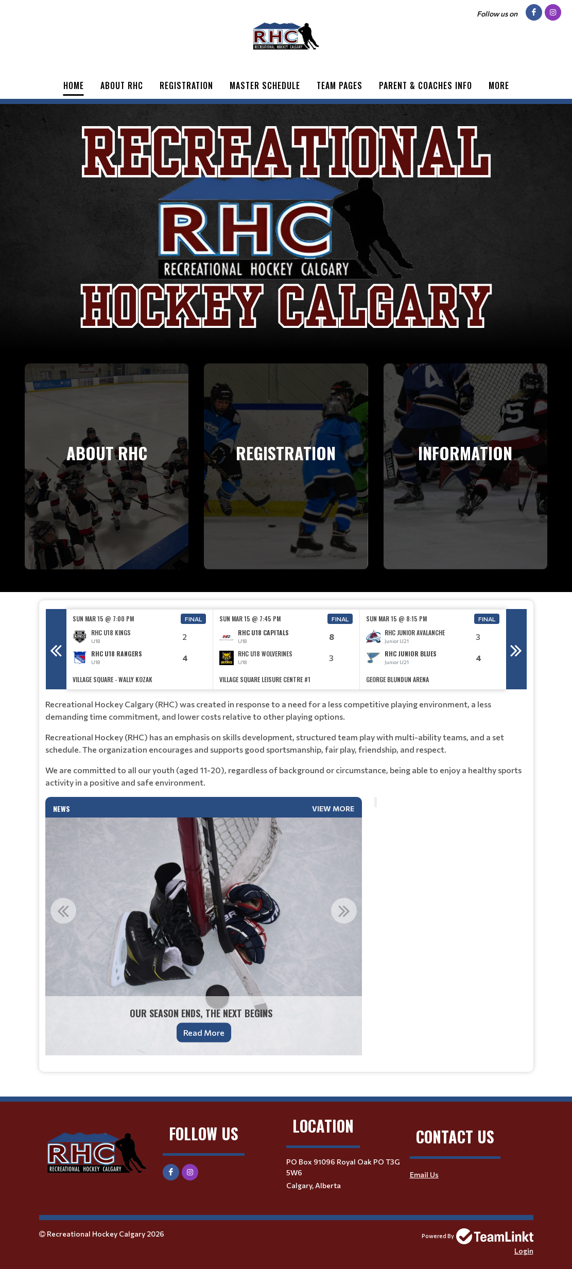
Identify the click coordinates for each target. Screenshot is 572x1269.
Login (523, 1250)
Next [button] (516, 649)
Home (73, 85)
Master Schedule (265, 85)
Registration (186, 85)
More (499, 85)
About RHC (121, 85)
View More (333, 808)
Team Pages (339, 85)
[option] (139, 649)
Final (193, 618)
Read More (203, 1032)
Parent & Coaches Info (425, 85)
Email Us (424, 1174)
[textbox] (286, 743)
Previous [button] (56, 649)
